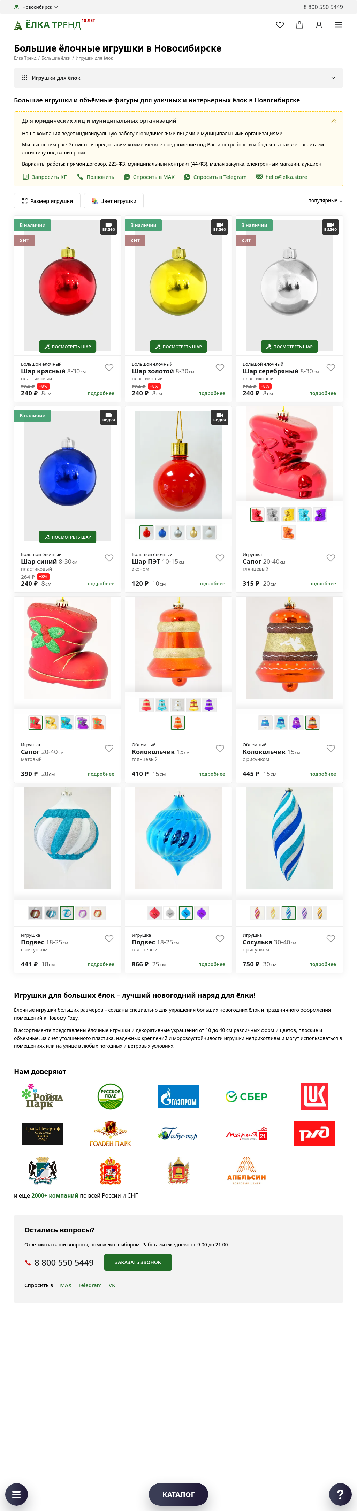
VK (112, 1285)
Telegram (90, 1285)
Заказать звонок (138, 1262)
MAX (65, 1285)
